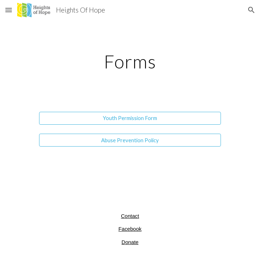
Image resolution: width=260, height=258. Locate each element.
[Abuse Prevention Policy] (130, 140)
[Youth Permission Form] (130, 118)
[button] (8, 10)
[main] (130, 62)
